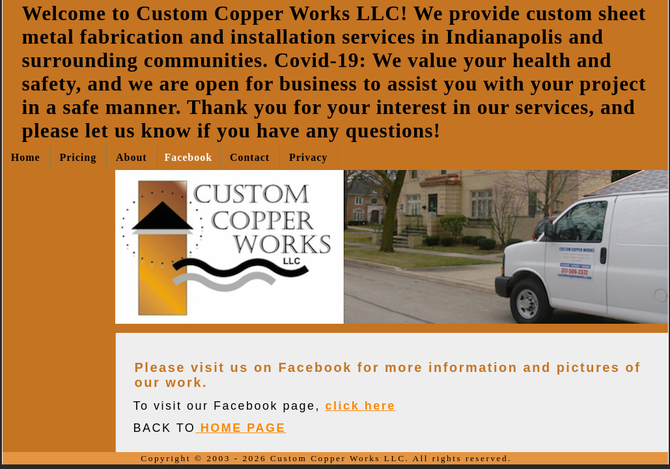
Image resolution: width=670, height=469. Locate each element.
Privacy (308, 157)
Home (25, 157)
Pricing (77, 157)
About (131, 157)
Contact (250, 157)
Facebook (188, 157)
